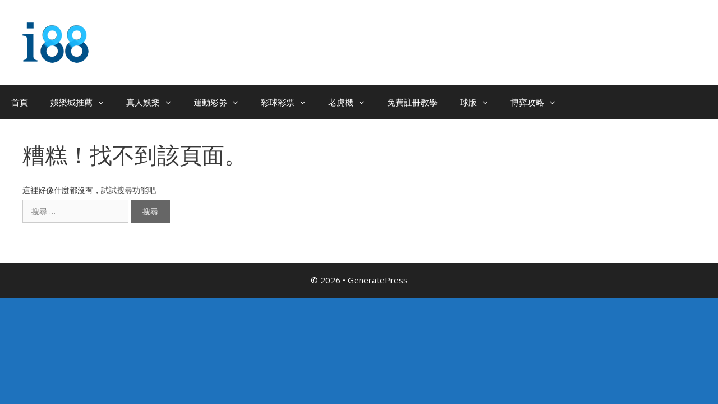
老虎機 (352, 102)
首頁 (19, 102)
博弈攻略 (538, 102)
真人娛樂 (154, 102)
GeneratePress (378, 280)
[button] (104, 102)
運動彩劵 (222, 102)
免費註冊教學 (412, 102)
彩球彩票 (289, 102)
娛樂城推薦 (82, 102)
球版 (479, 102)
